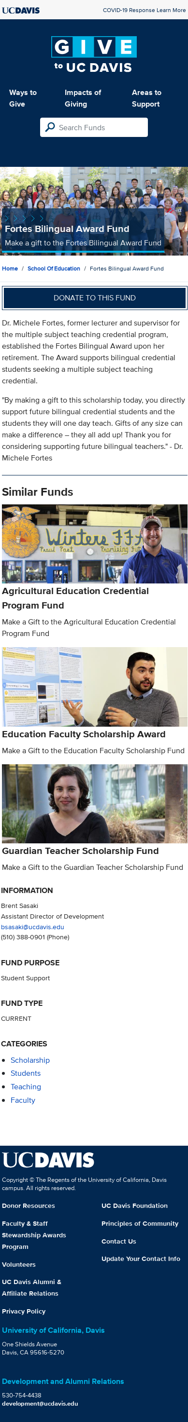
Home (10, 268)
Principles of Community (139, 1223)
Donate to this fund (95, 297)
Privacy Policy (23, 1311)
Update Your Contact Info (140, 1258)
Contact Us (118, 1241)
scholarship (30, 1060)
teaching (26, 1086)
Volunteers (19, 1264)
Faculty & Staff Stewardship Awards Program (34, 1235)
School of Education (54, 268)
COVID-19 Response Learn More (144, 10)
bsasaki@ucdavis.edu (32, 926)
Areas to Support (146, 98)
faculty (23, 1100)
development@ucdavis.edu (40, 1403)
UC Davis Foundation (134, 1205)
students (26, 1073)
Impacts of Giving (83, 98)
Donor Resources (28, 1205)
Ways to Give (23, 98)
